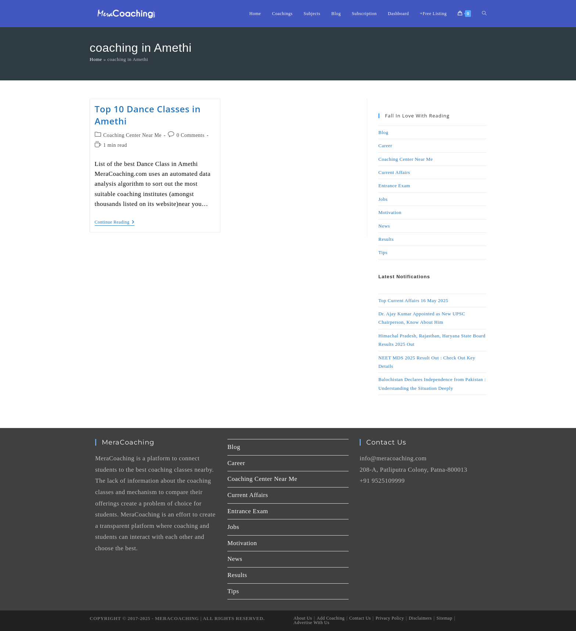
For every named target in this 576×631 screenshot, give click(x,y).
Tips (383, 252)
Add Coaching (331, 618)
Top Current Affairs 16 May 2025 (413, 300)
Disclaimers (420, 618)
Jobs (383, 199)
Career (385, 145)
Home (96, 59)
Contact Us (360, 618)
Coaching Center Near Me (132, 135)
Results (386, 239)
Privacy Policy (389, 618)
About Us (303, 618)
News (384, 226)
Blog (383, 132)
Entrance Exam (394, 185)
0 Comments (191, 135)
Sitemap (444, 618)
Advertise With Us (312, 622)
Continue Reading (115, 222)
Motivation (390, 212)
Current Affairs (394, 172)
